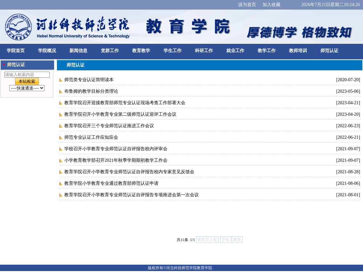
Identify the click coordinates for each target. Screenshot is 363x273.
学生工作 (173, 50)
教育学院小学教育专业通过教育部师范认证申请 (111, 183)
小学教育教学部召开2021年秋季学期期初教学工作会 (115, 160)
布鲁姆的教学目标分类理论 (91, 91)
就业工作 (235, 50)
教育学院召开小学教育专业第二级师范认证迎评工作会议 (120, 114)
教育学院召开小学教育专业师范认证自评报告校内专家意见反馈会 (129, 171)
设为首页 (247, 4)
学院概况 (47, 50)
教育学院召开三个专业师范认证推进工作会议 (109, 125)
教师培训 (298, 50)
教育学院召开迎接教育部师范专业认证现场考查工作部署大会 (124, 102)
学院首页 (16, 50)
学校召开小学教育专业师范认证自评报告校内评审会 (115, 148)
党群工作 (110, 50)
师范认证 (329, 50)
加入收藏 (271, 4)
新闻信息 (78, 50)
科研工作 (204, 50)
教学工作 (267, 50)
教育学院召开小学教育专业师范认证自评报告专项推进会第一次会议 (131, 194)
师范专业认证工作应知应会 (91, 137)
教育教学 (141, 50)
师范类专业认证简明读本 (89, 79)
